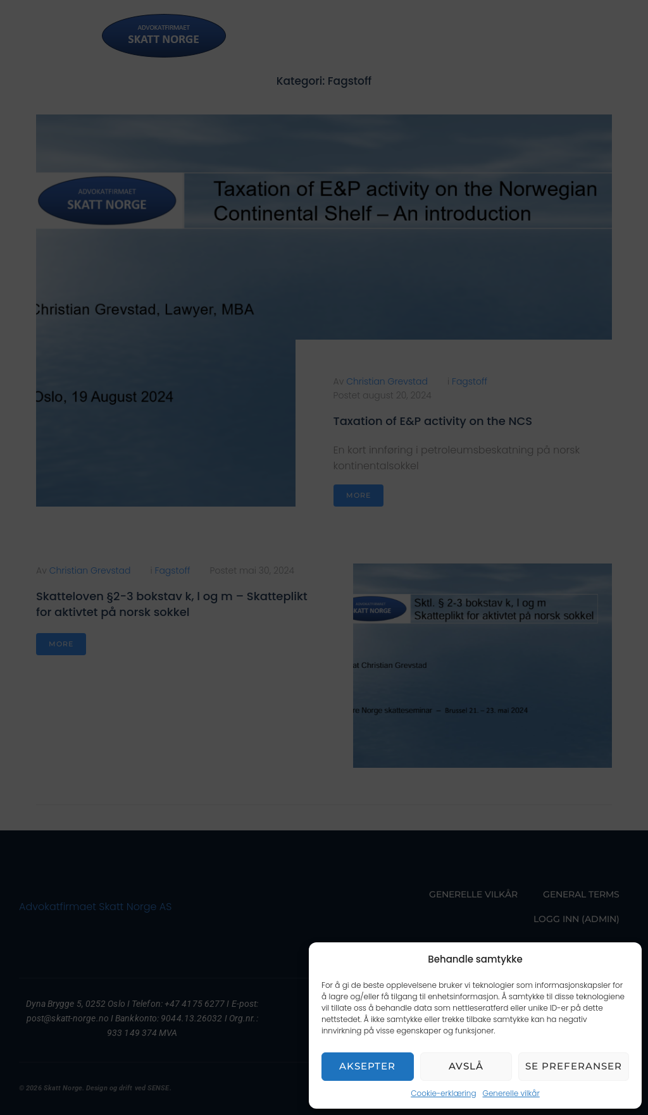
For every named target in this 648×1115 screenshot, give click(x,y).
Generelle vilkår (511, 1093)
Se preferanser (573, 1066)
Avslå (466, 1066)
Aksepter (367, 1066)
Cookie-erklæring (443, 1093)
